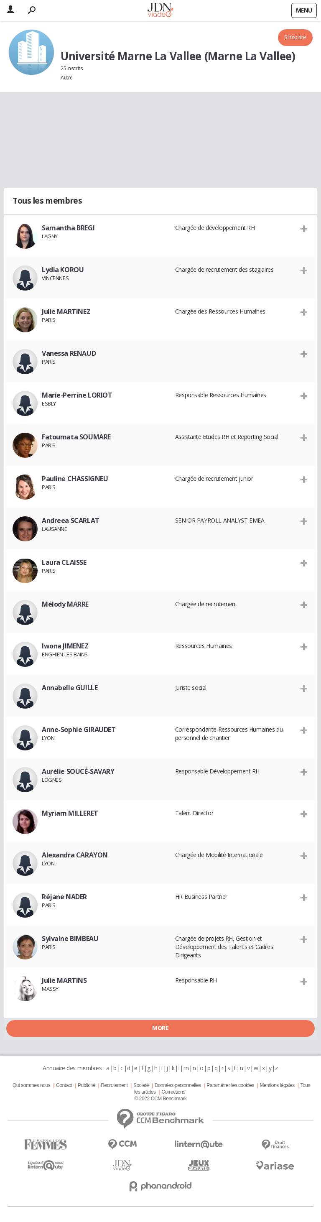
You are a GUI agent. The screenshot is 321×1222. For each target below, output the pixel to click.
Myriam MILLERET (70, 813)
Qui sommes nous (31, 1085)
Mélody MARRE (65, 604)
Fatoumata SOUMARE (76, 436)
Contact (64, 1085)
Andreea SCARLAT (70, 520)
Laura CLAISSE (64, 562)
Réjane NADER (64, 896)
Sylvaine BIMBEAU (70, 938)
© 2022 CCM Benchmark (160, 1099)
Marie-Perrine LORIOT (77, 395)
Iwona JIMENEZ (65, 646)
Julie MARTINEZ (66, 311)
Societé (141, 1085)
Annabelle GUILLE (69, 687)
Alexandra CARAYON (75, 855)
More (160, 1028)
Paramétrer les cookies (230, 1085)
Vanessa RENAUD (69, 353)
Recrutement (114, 1085)
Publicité (86, 1085)
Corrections (173, 1092)
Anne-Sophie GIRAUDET (79, 729)
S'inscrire (295, 37)
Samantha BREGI (68, 227)
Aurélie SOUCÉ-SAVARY (78, 771)
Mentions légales (277, 1085)
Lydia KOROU (63, 269)
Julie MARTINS (64, 980)
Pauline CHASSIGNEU (75, 478)
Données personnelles (178, 1085)
